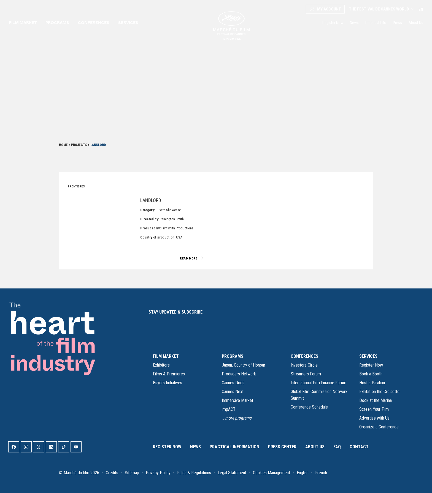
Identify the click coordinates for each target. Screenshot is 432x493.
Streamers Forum (306, 374)
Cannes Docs (233, 382)
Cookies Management (271, 472)
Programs (57, 22)
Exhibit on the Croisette (379, 391)
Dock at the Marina (375, 400)
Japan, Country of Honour (243, 365)
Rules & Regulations (194, 472)
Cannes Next (233, 391)
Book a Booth (370, 374)
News (354, 22)
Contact (359, 446)
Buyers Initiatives (167, 382)
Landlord (150, 200)
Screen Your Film (374, 409)
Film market (23, 22)
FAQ (337, 446)
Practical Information (234, 446)
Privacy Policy (158, 472)
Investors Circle (304, 365)
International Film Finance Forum (318, 382)
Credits (112, 472)
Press (397, 22)
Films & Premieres (169, 374)
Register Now (332, 22)
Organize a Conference (379, 427)
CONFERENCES (304, 356)
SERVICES (368, 356)
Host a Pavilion (372, 382)
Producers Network (239, 374)
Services (128, 22)
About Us (416, 22)
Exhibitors (161, 365)
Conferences (93, 22)
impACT (229, 409)
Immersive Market (237, 400)
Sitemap (132, 472)
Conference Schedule (309, 407)
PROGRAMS (232, 356)
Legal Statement (232, 472)
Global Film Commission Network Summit (319, 395)
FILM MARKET (166, 356)
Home (63, 145)
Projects (79, 145)
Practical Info (375, 22)
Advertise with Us (374, 418)
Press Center (282, 446)
